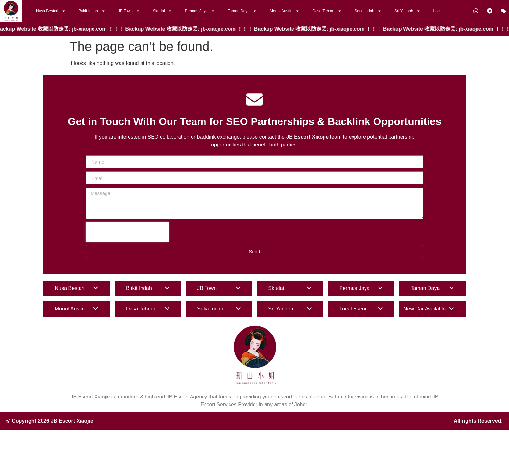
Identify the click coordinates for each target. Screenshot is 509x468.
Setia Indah (367, 11)
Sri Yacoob (407, 11)
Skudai (162, 11)
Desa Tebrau (326, 11)
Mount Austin (284, 11)
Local (438, 11)
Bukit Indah (92, 11)
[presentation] (127, 232)
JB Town (129, 11)
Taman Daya (242, 11)
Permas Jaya (200, 11)
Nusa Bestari (51, 11)
